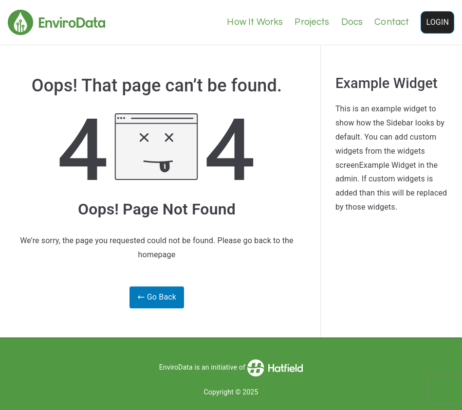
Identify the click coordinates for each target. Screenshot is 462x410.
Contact (391, 22)
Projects (312, 22)
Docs (352, 22)
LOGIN (437, 22)
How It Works (255, 22)
